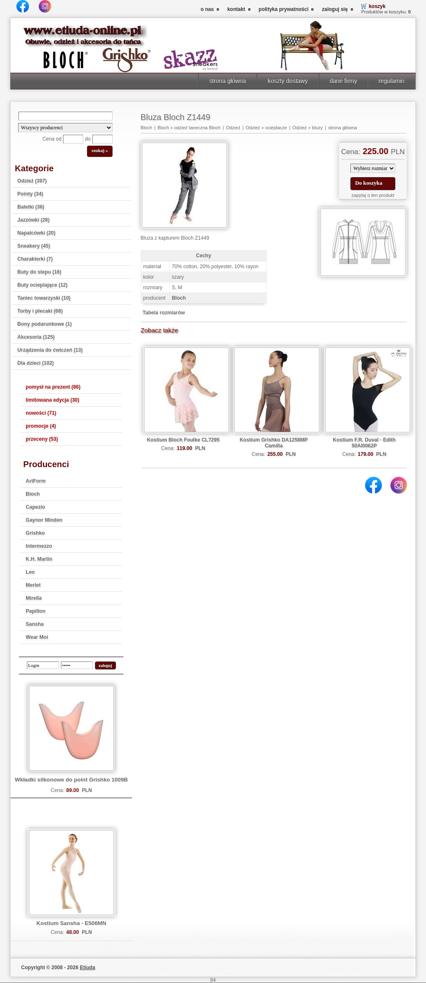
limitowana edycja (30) (52, 400)
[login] (43, 665)
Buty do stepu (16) (39, 272)
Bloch (32, 494)
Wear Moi (37, 637)
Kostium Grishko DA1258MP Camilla (273, 443)
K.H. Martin (39, 559)
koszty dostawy (288, 81)
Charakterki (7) (35, 259)
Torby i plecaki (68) (40, 311)
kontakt (236, 9)
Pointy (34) (30, 194)
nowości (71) (41, 413)
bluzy (317, 127)
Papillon (35, 611)
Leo (30, 572)
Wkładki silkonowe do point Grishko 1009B (71, 779)
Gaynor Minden (44, 520)
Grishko (35, 533)
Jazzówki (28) (33, 220)
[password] (77, 665)
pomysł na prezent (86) (53, 387)
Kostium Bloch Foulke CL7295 (183, 440)
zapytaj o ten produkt (373, 195)
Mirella (34, 598)
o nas (207, 9)
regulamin (392, 81)
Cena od (51, 139)
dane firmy (344, 81)
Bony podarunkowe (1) (44, 324)
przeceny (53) (42, 439)
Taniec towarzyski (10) (44, 298)
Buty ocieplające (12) (42, 285)
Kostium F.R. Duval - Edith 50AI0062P (364, 443)
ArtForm (35, 481)
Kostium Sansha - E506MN (71, 923)
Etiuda (87, 967)
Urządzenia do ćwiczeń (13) (49, 350)
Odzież (233, 127)
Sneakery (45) (33, 246)
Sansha (35, 624)
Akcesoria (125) (36, 337)
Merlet (33, 585)
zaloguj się (334, 9)
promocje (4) (41, 426)
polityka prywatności (284, 9)
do (87, 139)
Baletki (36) (30, 207)
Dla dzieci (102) (35, 363)
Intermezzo (39, 546)
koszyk (377, 6)
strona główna (227, 81)
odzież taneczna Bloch (197, 127)
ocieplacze (276, 127)
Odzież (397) (32, 181)
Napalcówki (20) (36, 233)
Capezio (35, 507)
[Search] (65, 116)
